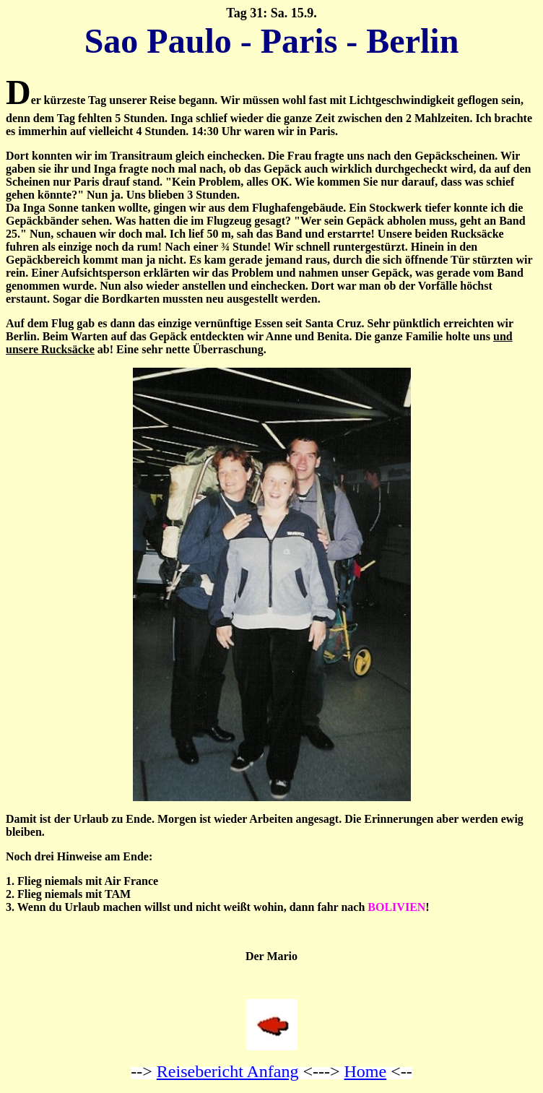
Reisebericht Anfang (228, 1071)
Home (365, 1071)
